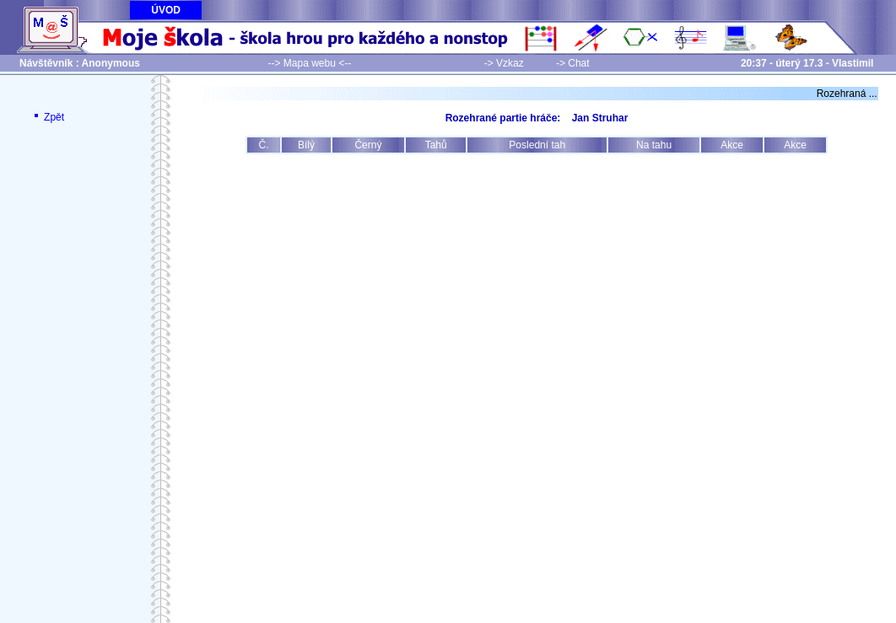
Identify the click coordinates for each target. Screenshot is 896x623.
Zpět (47, 117)
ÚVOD (166, 10)
